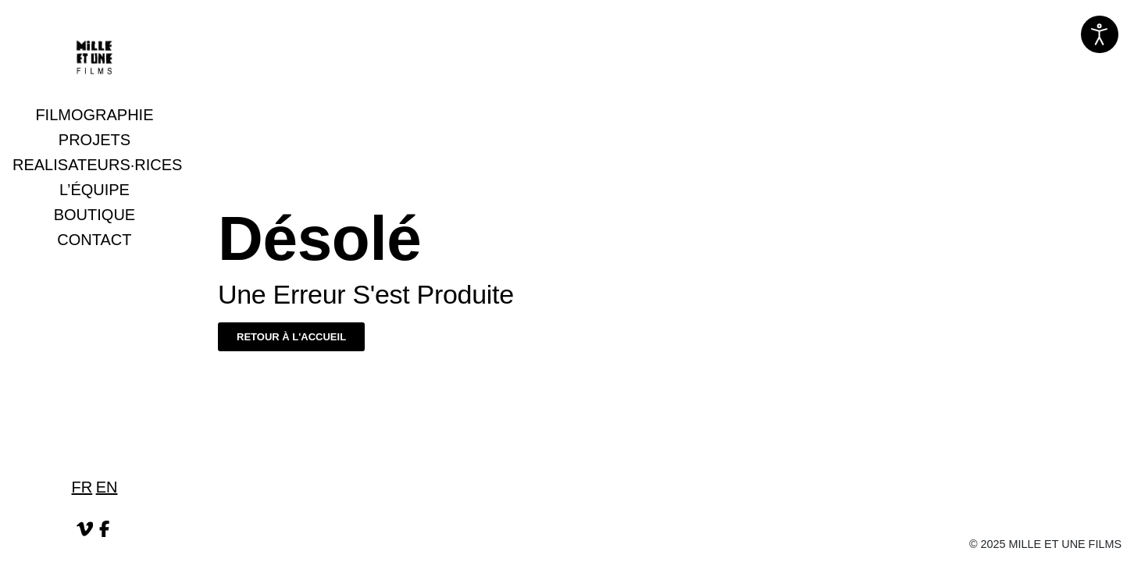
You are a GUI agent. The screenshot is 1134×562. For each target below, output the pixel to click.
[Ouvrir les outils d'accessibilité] (1099, 34)
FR (82, 487)
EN (107, 487)
